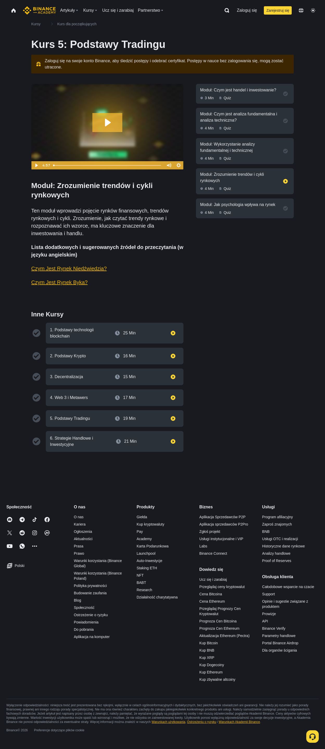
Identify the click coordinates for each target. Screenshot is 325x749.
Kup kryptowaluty (150, 524)
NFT (140, 575)
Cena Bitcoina (210, 594)
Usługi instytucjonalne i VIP (221, 539)
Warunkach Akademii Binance (239, 722)
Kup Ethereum (211, 672)
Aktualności (83, 539)
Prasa (79, 546)
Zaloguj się (247, 10)
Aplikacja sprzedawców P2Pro (223, 524)
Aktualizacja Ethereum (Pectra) (224, 636)
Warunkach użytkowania (169, 722)
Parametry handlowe (278, 636)
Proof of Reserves (276, 561)
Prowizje (269, 614)
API (265, 621)
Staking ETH (147, 568)
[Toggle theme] (313, 10)
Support (268, 594)
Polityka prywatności (90, 586)
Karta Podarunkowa (153, 546)
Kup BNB (206, 650)
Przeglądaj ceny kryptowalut (222, 587)
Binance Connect (213, 553)
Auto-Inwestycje (149, 561)
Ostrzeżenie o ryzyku (91, 615)
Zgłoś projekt (209, 531)
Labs (203, 546)
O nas (79, 517)
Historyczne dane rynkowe (283, 546)
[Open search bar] (225, 10)
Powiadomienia (86, 622)
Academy (144, 539)
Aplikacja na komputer (92, 637)
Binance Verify (273, 628)
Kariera (80, 524)
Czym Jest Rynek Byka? (59, 282)
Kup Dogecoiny (211, 665)
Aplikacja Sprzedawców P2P (222, 517)
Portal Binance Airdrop (280, 643)
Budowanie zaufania (90, 593)
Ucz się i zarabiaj (213, 579)
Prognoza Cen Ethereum (219, 628)
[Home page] (39, 10)
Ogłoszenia (83, 531)
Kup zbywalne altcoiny (217, 679)
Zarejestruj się (277, 10)
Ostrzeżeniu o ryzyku (201, 722)
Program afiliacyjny (277, 517)
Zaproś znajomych (277, 524)
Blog (77, 600)
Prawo (79, 553)
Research (144, 590)
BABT (141, 583)
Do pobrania (84, 629)
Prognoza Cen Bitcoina (218, 621)
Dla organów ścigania (279, 650)
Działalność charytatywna (157, 597)
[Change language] (301, 10)
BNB (266, 531)
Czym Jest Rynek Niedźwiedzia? (69, 268)
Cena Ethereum (212, 601)
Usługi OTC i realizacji (280, 539)
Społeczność (84, 608)
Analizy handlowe (276, 553)
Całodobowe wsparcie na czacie (288, 587)
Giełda (142, 517)
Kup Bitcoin (208, 643)
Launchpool (146, 553)
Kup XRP (206, 658)
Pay (140, 531)
